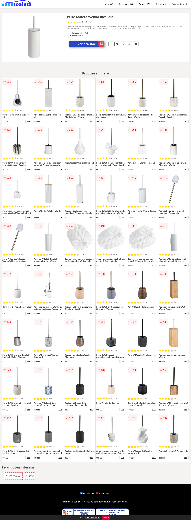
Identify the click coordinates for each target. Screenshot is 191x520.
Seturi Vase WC (126, 4)
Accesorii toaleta (180, 4)
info (28, 121)
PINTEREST (102, 493)
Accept (106, 517)
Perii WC (29, 476)
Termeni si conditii (72, 501)
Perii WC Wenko (13, 476)
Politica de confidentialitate (96, 501)
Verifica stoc (91, 44)
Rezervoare (161, 4)
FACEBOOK (87, 493)
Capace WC (144, 4)
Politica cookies (119, 501)
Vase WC (109, 4)
